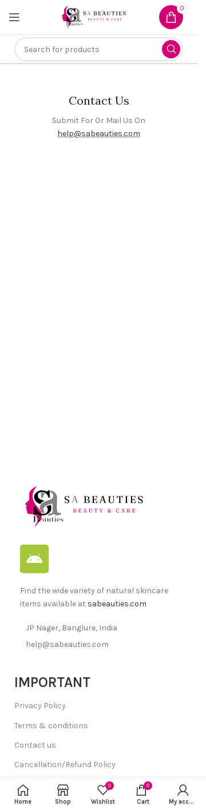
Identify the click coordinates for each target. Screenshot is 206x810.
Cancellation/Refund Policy (65, 764)
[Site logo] (93, 16)
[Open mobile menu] (14, 17)
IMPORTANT (52, 682)
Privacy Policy (40, 705)
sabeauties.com (117, 604)
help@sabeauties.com (98, 133)
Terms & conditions (51, 725)
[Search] (98, 49)
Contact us (35, 745)
